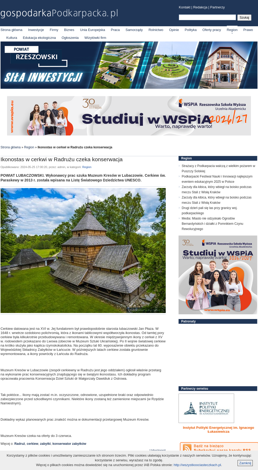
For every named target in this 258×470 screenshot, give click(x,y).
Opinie (174, 30)
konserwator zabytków (69, 444)
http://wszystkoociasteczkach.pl (197, 465)
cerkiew (32, 444)
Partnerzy (217, 7)
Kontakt (184, 7)
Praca (115, 30)
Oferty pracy (211, 30)
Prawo (248, 30)
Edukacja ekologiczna (39, 38)
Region (232, 30)
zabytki (45, 444)
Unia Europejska (92, 30)
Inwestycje (36, 30)
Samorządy (134, 30)
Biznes (69, 30)
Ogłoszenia (70, 38)
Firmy (54, 30)
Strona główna (11, 30)
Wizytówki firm (95, 38)
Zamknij (245, 463)
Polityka (191, 30)
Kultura (11, 38)
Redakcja (200, 7)
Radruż (19, 444)
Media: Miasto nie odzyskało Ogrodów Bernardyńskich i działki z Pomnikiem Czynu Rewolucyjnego (212, 224)
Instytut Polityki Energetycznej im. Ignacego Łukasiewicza (218, 430)
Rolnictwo (155, 30)
